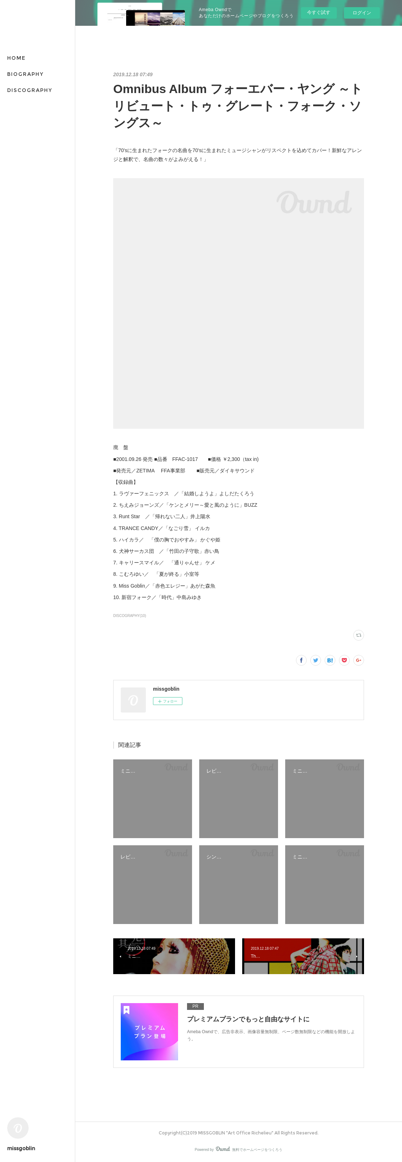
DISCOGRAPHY (29, 90)
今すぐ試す (318, 12)
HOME (16, 58)
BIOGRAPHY (25, 74)
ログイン (362, 12)
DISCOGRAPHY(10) (129, 616)
